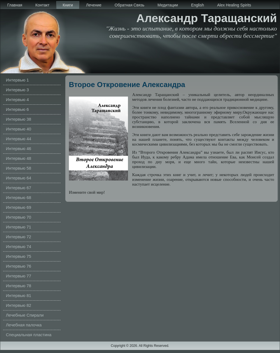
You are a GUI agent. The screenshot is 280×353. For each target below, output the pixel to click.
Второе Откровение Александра (127, 84)
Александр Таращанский (206, 18)
